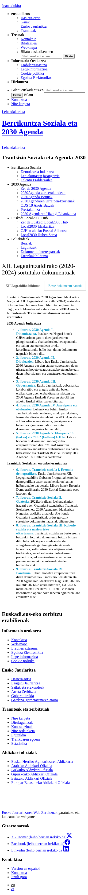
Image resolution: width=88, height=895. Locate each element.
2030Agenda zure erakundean (43, 193)
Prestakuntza (30, 210)
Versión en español (25, 868)
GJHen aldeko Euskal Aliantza (44, 231)
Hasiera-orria (30, 18)
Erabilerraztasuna (34, 65)
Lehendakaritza (13, 112)
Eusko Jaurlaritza (34, 26)
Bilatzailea (29, 43)
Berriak (26, 243)
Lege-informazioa (34, 69)
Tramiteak (28, 31)
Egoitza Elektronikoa (37, 78)
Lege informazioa (24, 657)
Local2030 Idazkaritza (37, 226)
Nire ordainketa (23, 731)
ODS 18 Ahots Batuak (37, 205)
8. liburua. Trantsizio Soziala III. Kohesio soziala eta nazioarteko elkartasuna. (46, 529)
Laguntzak (29, 247)
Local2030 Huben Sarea (39, 235)
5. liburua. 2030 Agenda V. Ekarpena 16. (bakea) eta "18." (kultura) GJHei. (45, 435)
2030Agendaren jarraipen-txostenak (48, 201)
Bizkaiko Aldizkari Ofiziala (32, 770)
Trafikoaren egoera (25, 739)
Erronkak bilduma (34, 256)
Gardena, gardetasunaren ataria (34, 700)
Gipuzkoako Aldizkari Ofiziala (34, 774)
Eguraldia (18, 735)
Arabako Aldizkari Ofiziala (31, 766)
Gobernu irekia (22, 696)
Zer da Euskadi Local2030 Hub (44, 222)
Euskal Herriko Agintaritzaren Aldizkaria (42, 761)
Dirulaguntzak (22, 722)
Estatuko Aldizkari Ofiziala (31, 778)
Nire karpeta (20, 104)
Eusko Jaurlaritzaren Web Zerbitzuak (29, 813)
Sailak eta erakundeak (27, 687)
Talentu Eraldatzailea (36, 180)
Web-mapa (29, 47)
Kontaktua (28, 39)
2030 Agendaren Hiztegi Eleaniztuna (48, 214)
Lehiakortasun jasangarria (40, 176)
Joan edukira (11, 6)
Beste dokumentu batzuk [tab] (65, 286)
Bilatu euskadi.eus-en (37, 52)
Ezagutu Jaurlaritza (25, 683)
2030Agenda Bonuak (37, 197)
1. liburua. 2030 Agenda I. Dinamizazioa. (35, 332)
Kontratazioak (22, 727)
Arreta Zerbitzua (23, 692)
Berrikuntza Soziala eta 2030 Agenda (39, 127)
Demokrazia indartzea (37, 172)
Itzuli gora (19, 877)
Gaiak (25, 22)
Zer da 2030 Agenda (36, 188)
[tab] (23, 286)
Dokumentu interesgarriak (40, 252)
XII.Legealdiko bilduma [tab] (23, 286)
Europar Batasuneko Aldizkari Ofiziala (40, 783)
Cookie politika (32, 73)
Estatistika (19, 743)
